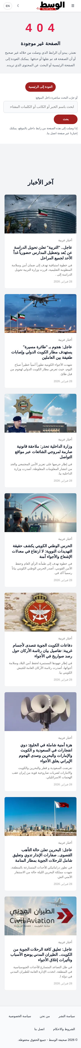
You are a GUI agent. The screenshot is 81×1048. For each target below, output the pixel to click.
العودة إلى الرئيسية (40, 86)
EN (8, 6)
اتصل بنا (39, 1029)
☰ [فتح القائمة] (72, 6)
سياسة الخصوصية (20, 1016)
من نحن (45, 1016)
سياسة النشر (67, 1016)
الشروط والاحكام (64, 1029)
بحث (66, 119)
